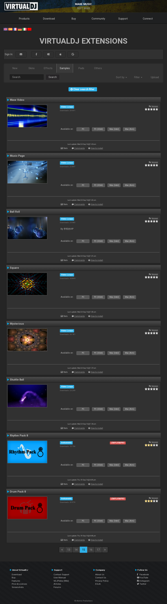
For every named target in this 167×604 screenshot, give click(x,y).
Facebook (143, 574)
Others (98, 68)
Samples (65, 68)
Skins (31, 68)
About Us (99, 574)
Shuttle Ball (17, 379)
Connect (148, 18)
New (14, 68)
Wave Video (17, 99)
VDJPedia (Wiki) (61, 581)
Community (98, 18)
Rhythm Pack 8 (19, 435)
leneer (155, 106)
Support (123, 18)
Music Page (17, 155)
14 (76, 549)
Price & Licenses (19, 584)
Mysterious (17, 323)
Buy (74, 18)
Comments (79, 148)
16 (90, 549)
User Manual (60, 577)
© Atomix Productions (83, 601)
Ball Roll (15, 211)
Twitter (141, 584)
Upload (155, 77)
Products (24, 18)
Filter (138, 77)
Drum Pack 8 (18, 491)
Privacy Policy (102, 581)
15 (83, 549)
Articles (57, 584)
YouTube (142, 577)
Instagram (143, 581)
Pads (81, 68)
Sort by (121, 77)
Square (14, 267)
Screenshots (18, 587)
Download (49, 18)
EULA (98, 584)
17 (98, 549)
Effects (48, 68)
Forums (57, 587)
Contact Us (100, 577)
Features (16, 581)
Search (53, 77)
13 (68, 549)
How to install (97, 148)
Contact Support (61, 574)
